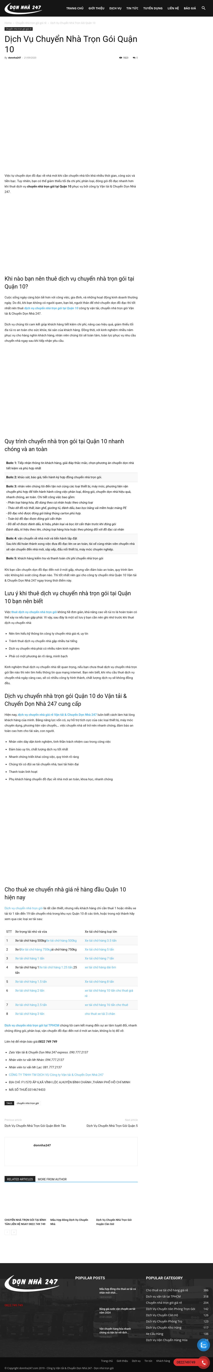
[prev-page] (7, 1232)
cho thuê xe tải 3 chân (100, 1014)
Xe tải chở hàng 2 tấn (29, 990)
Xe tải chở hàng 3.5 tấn (100, 940)
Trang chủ (74, 8)
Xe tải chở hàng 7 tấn (99, 958)
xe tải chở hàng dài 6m (100, 967)
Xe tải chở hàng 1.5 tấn (31, 982)
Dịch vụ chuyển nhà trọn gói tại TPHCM (32, 1025)
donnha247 (14, 57)
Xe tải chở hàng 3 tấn (29, 1014)
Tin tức (132, 8)
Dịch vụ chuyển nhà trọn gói (24, 908)
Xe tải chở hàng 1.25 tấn (56, 967)
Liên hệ (173, 8)
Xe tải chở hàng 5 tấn (99, 949)
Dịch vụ (115, 8)
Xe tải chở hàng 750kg (36, 949)
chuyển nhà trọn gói (28, 1103)
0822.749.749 (14, 1305)
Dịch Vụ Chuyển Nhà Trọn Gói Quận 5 (112, 1126)
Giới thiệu (96, 8)
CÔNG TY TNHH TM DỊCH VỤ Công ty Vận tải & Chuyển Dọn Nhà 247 (56, 1075)
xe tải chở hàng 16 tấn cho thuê (106, 1005)
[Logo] (23, 8)
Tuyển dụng (153, 8)
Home (8, 23)
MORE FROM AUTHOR (52, 1179)
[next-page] (13, 1232)
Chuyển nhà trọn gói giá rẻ (31, 23)
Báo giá (190, 8)
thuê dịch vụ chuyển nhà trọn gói (34, 612)
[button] (203, 9)
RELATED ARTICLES (20, 1179)
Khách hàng (163, 1361)
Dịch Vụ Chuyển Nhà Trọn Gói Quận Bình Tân (35, 1126)
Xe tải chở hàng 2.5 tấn (31, 1005)
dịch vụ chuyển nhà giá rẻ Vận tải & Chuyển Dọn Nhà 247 (57, 715)
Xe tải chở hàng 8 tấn (99, 982)
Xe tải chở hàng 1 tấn (29, 958)
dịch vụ (29, 308)
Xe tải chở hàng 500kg (61, 940)
